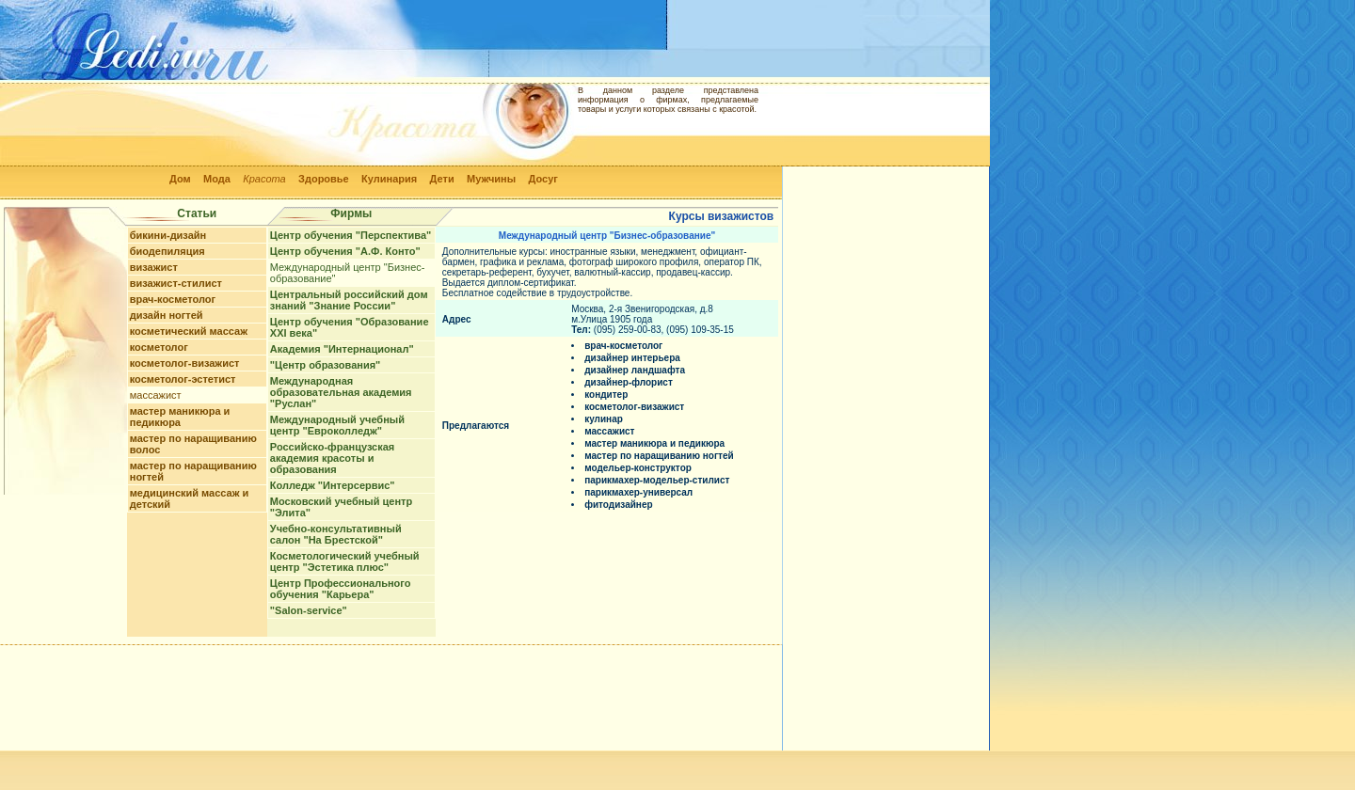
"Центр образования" (325, 365)
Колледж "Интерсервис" (332, 485)
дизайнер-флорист (628, 382)
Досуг (542, 178)
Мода (217, 178)
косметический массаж (188, 331)
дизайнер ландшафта (634, 370)
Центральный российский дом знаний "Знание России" (349, 300)
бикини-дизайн (168, 235)
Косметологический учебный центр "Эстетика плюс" (345, 561)
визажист (154, 267)
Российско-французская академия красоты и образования (332, 458)
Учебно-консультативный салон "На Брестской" (336, 534)
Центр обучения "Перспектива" (350, 235)
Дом (180, 178)
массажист (156, 395)
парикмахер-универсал (638, 492)
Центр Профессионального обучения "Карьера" (340, 588)
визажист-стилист (176, 283)
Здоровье (323, 178)
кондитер (606, 394)
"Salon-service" (308, 610)
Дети (442, 178)
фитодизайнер (618, 504)
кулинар (603, 419)
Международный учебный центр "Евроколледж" (337, 425)
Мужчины (491, 178)
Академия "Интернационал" (342, 349)
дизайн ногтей (166, 315)
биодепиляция (167, 251)
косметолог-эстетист (183, 379)
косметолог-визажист (185, 363)
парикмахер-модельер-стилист (656, 480)
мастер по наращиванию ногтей (659, 455)
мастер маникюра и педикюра (180, 416)
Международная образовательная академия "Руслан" (341, 392)
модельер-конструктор (638, 468)
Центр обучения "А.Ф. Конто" (345, 251)
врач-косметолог (172, 299)
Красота (264, 178)
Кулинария (389, 178)
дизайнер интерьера (632, 358)
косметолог (159, 347)
